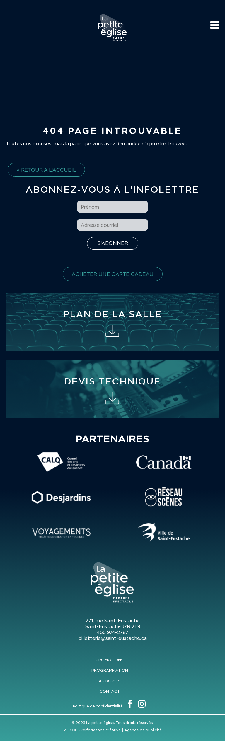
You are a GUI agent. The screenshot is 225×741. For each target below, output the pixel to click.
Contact (110, 691)
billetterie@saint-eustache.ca (112, 638)
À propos (109, 680)
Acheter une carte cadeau (113, 274)
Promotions (110, 659)
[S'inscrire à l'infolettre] (112, 243)
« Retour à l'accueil (46, 170)
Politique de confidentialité (98, 706)
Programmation (109, 670)
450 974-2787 (112, 632)
